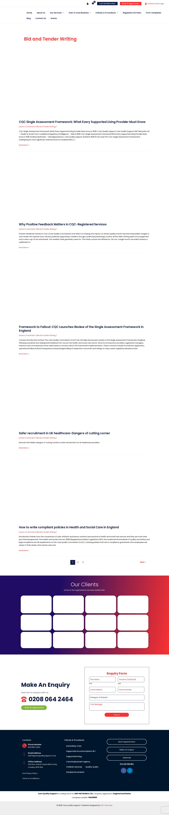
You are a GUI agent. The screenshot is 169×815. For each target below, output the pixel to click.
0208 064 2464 (52, 699)
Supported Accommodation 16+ (81, 751)
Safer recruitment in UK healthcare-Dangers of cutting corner (65, 433)
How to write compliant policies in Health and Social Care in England (70, 527)
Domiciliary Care (73, 746)
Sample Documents (75, 772)
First (90, 684)
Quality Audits (91, 767)
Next (143, 562)
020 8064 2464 (34, 747)
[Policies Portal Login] (154, 3)
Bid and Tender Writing (45, 126)
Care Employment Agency (78, 761)
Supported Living (74, 756)
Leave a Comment (27, 126)
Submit (117, 715)
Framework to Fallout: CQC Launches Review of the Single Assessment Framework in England (82, 329)
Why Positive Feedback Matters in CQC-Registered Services (63, 224)
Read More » (24, 145)
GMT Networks (106, 805)
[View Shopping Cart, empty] (93, 3)
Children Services (74, 767)
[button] (34, 708)
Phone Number (35, 744)
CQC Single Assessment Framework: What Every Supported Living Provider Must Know (83, 122)
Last (119, 684)
